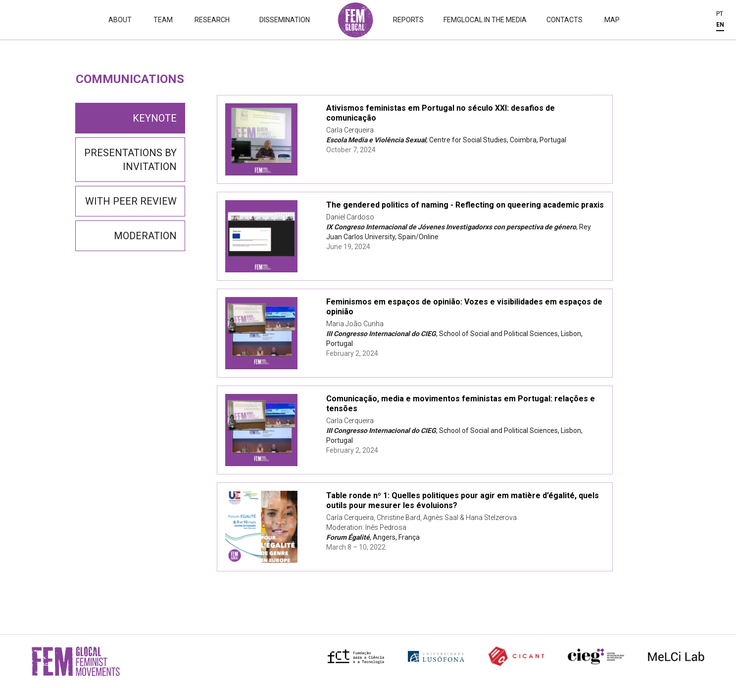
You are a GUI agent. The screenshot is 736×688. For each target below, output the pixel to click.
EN (720, 24)
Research (212, 20)
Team (163, 20)
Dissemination (284, 20)
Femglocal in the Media (485, 20)
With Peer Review (131, 201)
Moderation (145, 236)
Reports (408, 20)
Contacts (564, 20)
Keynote (155, 118)
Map (612, 20)
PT (719, 13)
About (120, 20)
